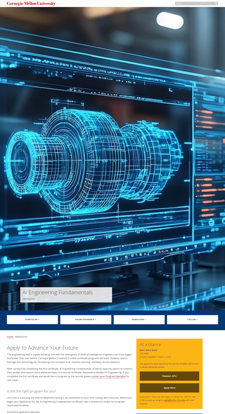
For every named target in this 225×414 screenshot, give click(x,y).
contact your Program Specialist (45, 385)
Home (23, 338)
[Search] (183, 4)
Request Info (176, 373)
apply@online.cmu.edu (160, 401)
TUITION (181, 319)
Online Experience (87, 319)
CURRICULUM (41, 319)
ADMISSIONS (134, 319)
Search (203, 4)
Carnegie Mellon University (49, 4)
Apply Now (176, 385)
